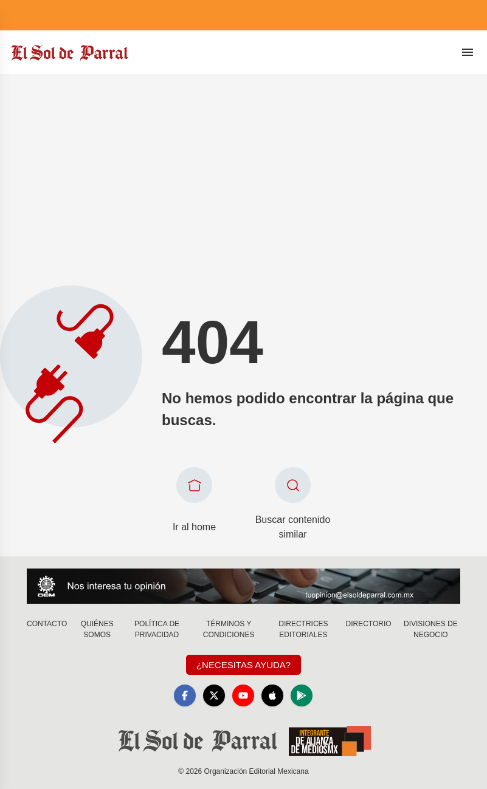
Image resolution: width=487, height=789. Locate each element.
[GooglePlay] (302, 695)
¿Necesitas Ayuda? (243, 665)
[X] (214, 695)
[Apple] (272, 695)
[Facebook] (185, 695)
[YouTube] (243, 695)
